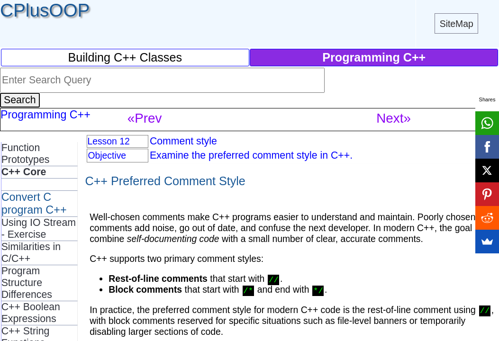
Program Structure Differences (26, 282)
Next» (393, 118)
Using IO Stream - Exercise (38, 228)
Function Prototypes (25, 153)
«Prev (144, 118)
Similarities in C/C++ (31, 252)
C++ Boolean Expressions (30, 312)
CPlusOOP (45, 10)
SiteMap (456, 23)
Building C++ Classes (125, 57)
